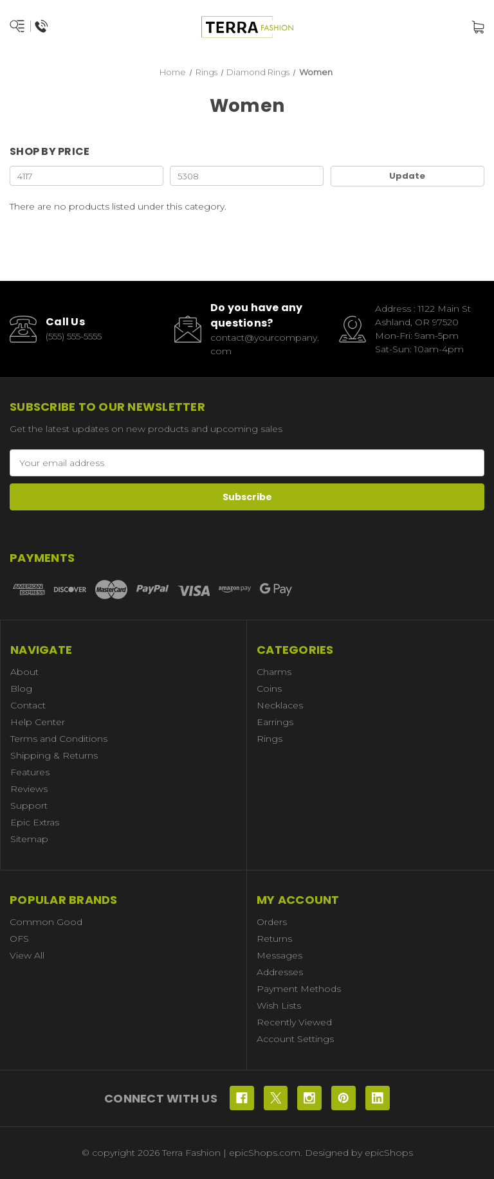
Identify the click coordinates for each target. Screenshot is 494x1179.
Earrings (275, 722)
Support (29, 805)
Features (30, 772)
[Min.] (86, 176)
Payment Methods (299, 989)
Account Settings (295, 1039)
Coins (269, 688)
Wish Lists (279, 1005)
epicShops (389, 1152)
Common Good (46, 922)
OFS (19, 938)
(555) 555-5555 (74, 336)
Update (407, 176)
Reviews (29, 789)
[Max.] (247, 176)
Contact (28, 705)
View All (27, 955)
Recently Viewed (294, 1022)
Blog (21, 688)
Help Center (37, 722)
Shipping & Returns (54, 755)
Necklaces (280, 705)
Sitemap (29, 839)
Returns (274, 938)
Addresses (280, 972)
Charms (274, 672)
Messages (279, 955)
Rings (269, 738)
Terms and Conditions (58, 738)
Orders (272, 922)
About (24, 672)
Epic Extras (34, 822)
